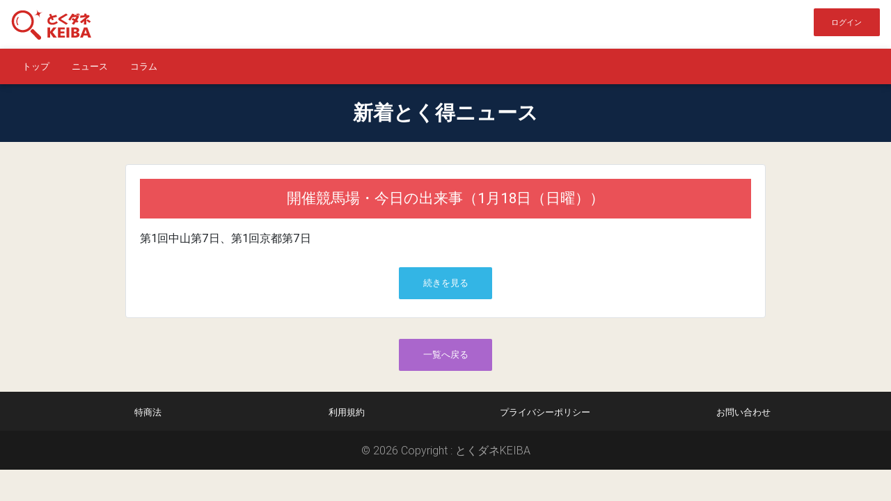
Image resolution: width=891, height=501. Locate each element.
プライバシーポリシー (545, 412)
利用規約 (347, 412)
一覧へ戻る (445, 354)
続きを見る (445, 283)
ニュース (90, 66)
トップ (35, 66)
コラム (143, 66)
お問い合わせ (743, 412)
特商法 (147, 412)
